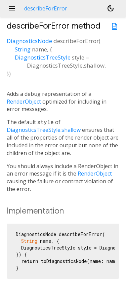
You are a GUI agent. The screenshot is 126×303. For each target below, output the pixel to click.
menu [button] (12, 8)
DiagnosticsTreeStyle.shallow (44, 130)
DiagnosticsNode (29, 41)
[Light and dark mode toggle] (110, 8)
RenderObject (24, 101)
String (23, 49)
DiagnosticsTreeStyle (43, 57)
